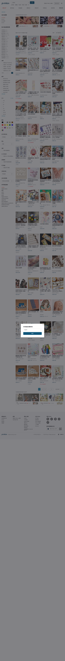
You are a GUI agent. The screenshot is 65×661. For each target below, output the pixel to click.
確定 (32, 333)
